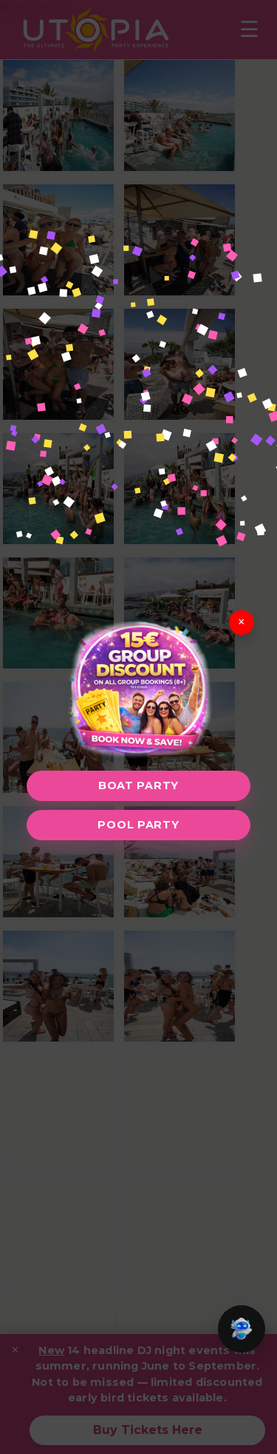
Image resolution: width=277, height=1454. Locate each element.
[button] (241, 1329)
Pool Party (138, 824)
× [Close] (241, 622)
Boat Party (138, 785)
